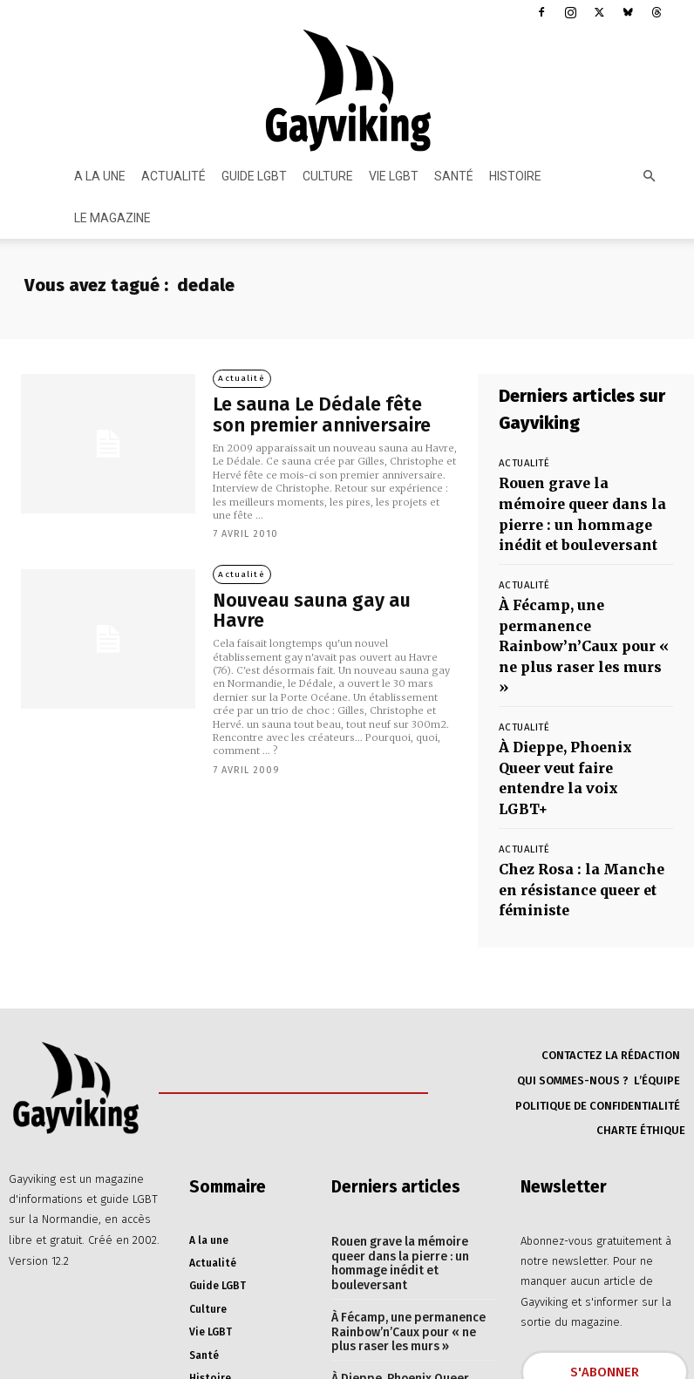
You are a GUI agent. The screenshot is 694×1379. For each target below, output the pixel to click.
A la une (100, 176)
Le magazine (112, 218)
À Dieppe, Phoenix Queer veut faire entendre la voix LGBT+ (577, 685)
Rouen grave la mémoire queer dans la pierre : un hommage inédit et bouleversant (572, 504)
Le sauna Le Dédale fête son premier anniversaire (312, 415)
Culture (328, 176)
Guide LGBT (254, 176)
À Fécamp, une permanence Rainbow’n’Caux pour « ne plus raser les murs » (582, 599)
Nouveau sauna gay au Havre (315, 598)
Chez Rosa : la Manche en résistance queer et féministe (573, 773)
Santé (453, 176)
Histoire (515, 176)
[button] (649, 176)
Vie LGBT (393, 176)
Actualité (173, 176)
